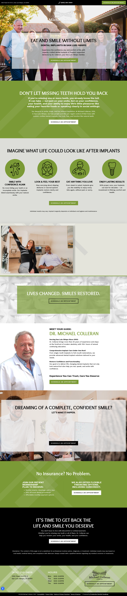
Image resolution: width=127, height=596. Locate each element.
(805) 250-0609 (66, 2)
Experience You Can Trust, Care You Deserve (74, 376)
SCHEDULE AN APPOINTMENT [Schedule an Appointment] (114, 2)
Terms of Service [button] (75, 594)
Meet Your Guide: (60, 329)
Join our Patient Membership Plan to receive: (33, 484)
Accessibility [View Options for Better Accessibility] (41, 594)
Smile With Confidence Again (15, 183)
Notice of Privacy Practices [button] (62, 594)
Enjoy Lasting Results (112, 181)
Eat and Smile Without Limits (63, 40)
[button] (3, 590)
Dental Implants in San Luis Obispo (63, 45)
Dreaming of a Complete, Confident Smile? (63, 407)
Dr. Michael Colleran (74, 333)
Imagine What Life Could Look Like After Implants (63, 151)
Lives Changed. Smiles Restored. (63, 293)
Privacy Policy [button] (49, 594)
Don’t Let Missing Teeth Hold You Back (63, 93)
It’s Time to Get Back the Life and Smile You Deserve (63, 523)
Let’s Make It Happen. (63, 412)
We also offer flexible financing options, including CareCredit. (86, 484)
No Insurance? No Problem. (63, 473)
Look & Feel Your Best (47, 181)
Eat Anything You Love (80, 181)
